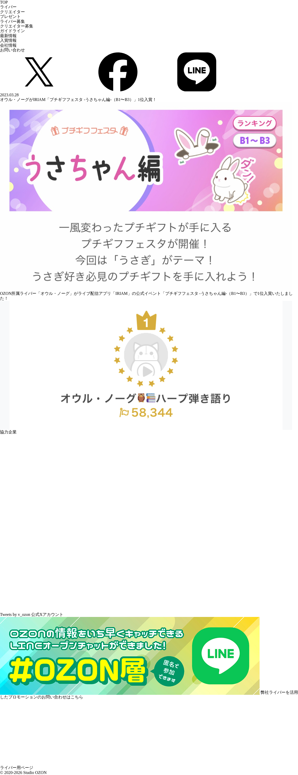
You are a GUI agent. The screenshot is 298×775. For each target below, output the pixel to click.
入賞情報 (8, 40)
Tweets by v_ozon (15, 614)
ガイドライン (12, 31)
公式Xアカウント (47, 614)
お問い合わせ (12, 50)
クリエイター (12, 12)
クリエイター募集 (16, 26)
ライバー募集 (12, 21)
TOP (4, 2)
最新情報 (8, 35)
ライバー (8, 7)
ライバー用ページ (16, 767)
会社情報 (8, 45)
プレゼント (10, 16)
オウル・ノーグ (55, 293)
